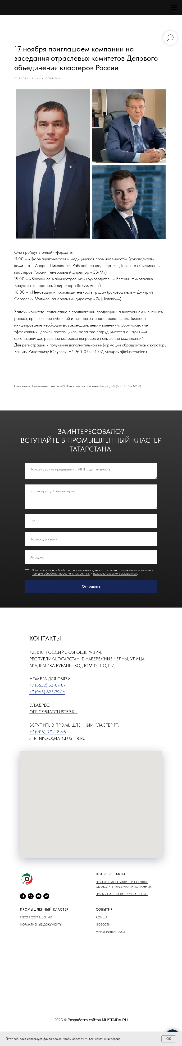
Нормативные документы (41, 930)
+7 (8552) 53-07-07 (47, 691)
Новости (103, 930)
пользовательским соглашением (115, 579)
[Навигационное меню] (174, 7)
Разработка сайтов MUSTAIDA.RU (98, 1026)
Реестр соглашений (36, 923)
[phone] (31, 902)
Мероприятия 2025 (110, 937)
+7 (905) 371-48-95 (47, 737)
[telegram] (23, 902)
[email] (38, 902)
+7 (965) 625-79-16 (47, 697)
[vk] (46, 902)
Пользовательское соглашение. (122, 900)
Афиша (101, 923)
